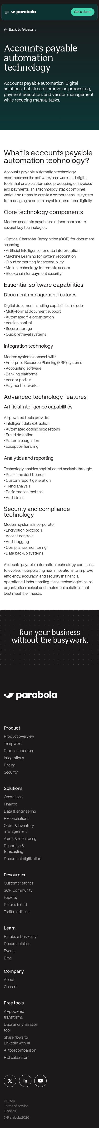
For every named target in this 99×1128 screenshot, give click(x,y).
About (9, 980)
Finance (10, 804)
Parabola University (20, 937)
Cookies (10, 1111)
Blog (8, 958)
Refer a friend (15, 905)
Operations (13, 797)
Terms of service (16, 1106)
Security (11, 772)
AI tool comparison (20, 1050)
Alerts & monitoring (20, 839)
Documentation (17, 944)
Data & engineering (20, 811)
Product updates (18, 751)
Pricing (9, 765)
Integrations (14, 758)
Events (9, 951)
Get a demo (82, 12)
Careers (10, 987)
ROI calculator (16, 1058)
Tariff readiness (16, 912)
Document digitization (22, 859)
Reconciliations (16, 819)
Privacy (9, 1101)
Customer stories (18, 883)
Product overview (19, 736)
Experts (10, 898)
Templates (12, 744)
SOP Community (18, 890)
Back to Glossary (22, 29)
